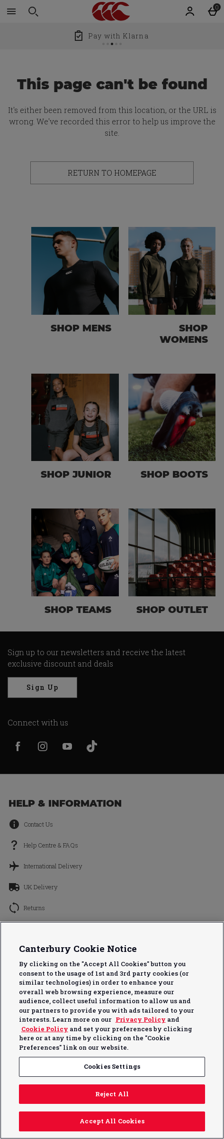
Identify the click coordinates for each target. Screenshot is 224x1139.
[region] (112, 1030)
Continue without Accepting (180, 934)
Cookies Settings (112, 1066)
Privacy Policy (141, 1019)
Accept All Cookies (112, 1121)
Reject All (112, 1094)
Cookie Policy (44, 1029)
